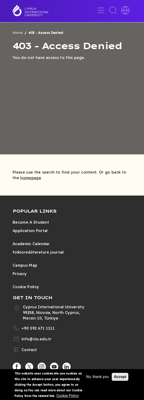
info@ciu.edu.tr (37, 339)
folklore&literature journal (38, 252)
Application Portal (30, 230)
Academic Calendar (31, 243)
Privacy (20, 273)
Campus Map (25, 265)
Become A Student (31, 222)
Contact (29, 349)
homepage (30, 177)
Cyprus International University (37, 12)
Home (18, 33)
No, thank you (97, 377)
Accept (120, 377)
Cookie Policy (26, 286)
